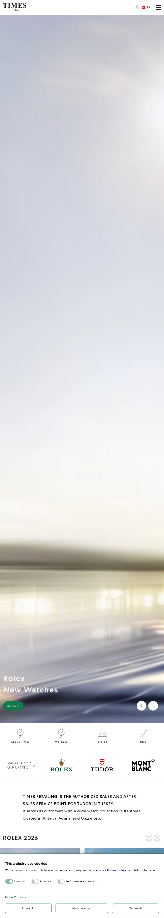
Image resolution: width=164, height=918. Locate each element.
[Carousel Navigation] (153, 838)
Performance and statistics (82, 881)
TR (146, 7)
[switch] (35, 881)
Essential (19, 881)
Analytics (45, 881)
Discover (13, 706)
